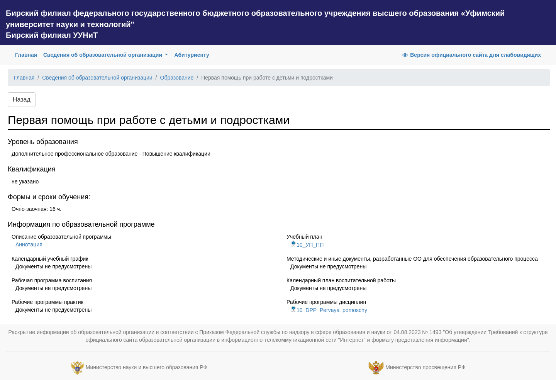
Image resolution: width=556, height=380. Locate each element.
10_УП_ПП (307, 245)
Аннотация (28, 244)
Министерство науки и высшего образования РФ (146, 367)
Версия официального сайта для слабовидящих (471, 55)
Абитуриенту (191, 55)
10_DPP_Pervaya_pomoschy (328, 310)
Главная (27, 54)
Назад (22, 99)
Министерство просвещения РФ (425, 367)
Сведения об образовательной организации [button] (103, 55)
